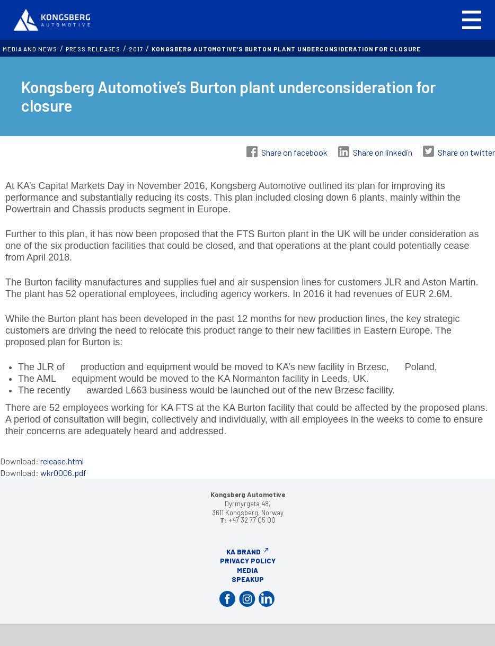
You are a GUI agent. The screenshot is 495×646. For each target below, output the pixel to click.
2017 (136, 49)
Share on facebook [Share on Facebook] (294, 152)
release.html (62, 461)
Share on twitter (466, 152)
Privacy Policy (248, 561)
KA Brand (243, 552)
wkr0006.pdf (63, 473)
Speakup (248, 579)
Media (247, 570)
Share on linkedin (382, 152)
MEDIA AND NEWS (30, 49)
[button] (471, 20)
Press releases (93, 49)
